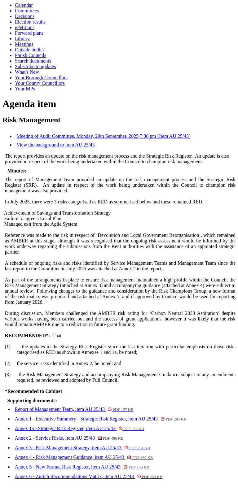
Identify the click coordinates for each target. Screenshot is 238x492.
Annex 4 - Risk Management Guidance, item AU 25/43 (84, 457)
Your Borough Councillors (41, 77)
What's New (27, 72)
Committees (27, 10)
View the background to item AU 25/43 (56, 144)
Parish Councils (30, 55)
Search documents (33, 60)
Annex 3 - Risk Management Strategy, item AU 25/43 (82, 447)
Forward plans (29, 33)
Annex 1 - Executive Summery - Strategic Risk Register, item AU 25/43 (101, 418)
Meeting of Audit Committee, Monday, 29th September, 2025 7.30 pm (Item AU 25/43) (104, 136)
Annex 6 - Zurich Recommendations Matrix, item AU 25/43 (89, 476)
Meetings (24, 44)
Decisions (24, 16)
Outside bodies (30, 49)
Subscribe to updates (35, 66)
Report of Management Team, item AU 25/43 (74, 409)
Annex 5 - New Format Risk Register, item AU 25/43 (82, 466)
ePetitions (24, 27)
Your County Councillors (40, 83)
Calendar (24, 5)
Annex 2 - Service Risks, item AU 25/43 (69, 438)
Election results (30, 21)
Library (22, 38)
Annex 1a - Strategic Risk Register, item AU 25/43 (79, 428)
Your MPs (25, 88)
